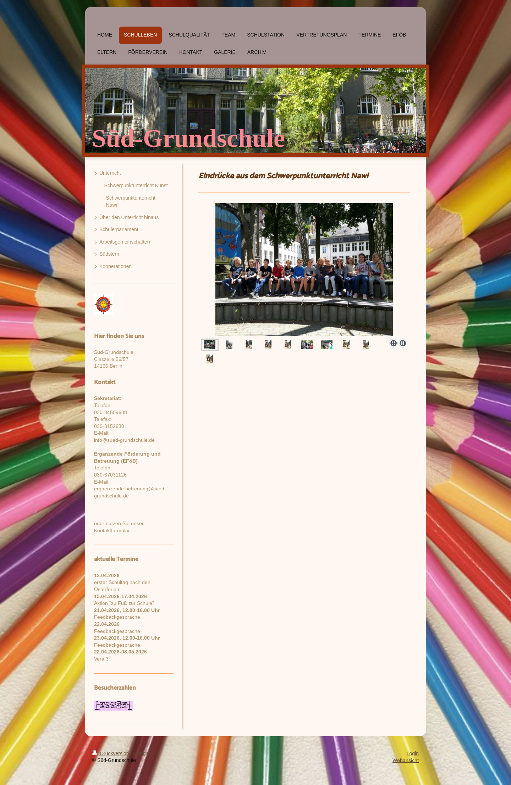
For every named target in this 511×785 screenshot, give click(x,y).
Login (413, 753)
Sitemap (142, 753)
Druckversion (111, 753)
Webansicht (405, 760)
